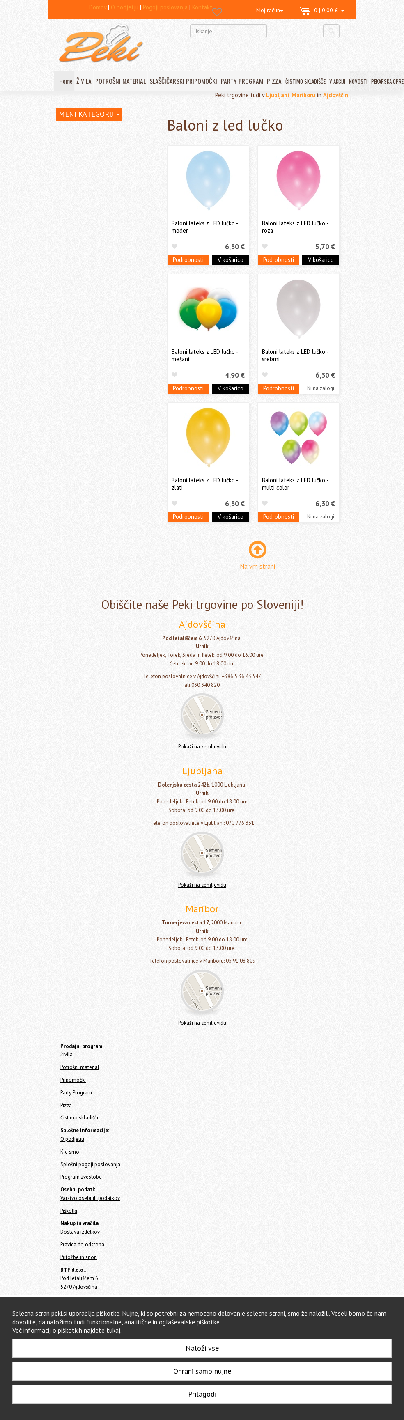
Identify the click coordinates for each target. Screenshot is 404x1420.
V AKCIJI (337, 81)
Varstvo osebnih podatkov (90, 1198)
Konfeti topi (80, 331)
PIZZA (274, 81)
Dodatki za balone (90, 268)
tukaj (113, 1330)
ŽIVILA (84, 81)
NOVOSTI (358, 81)
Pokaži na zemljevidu (202, 746)
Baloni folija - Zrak (90, 230)
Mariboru (303, 95)
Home (71, 130)
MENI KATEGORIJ (89, 114)
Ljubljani (277, 95)
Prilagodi (202, 1394)
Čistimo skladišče (77, 361)
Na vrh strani (257, 566)
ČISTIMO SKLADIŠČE (305, 81)
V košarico (230, 260)
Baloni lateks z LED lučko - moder (205, 226)
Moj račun (269, 10)
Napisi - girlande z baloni (97, 293)
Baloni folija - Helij (90, 217)
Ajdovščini (336, 95)
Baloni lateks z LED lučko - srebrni (295, 355)
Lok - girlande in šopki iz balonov (106, 281)
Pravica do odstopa (82, 1244)
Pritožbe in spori (78, 1257)
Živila (62, 148)
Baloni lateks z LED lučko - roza (295, 226)
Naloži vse (202, 1348)
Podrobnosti (188, 260)
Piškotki (68, 1210)
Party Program (78, 183)
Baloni (73, 205)
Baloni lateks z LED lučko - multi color (295, 483)
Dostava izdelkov (80, 1231)
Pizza (62, 350)
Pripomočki (69, 170)
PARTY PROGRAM (242, 81)
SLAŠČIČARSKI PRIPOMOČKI (183, 81)
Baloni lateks (84, 243)
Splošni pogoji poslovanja (90, 1164)
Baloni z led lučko (92, 256)
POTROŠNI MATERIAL (120, 81)
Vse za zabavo (83, 319)
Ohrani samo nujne (202, 1371)
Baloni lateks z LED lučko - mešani (205, 355)
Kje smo (69, 1151)
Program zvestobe (81, 1176)
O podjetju (72, 1139)
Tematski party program (95, 306)
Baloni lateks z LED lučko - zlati (205, 483)
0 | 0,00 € (321, 11)
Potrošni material (78, 159)
